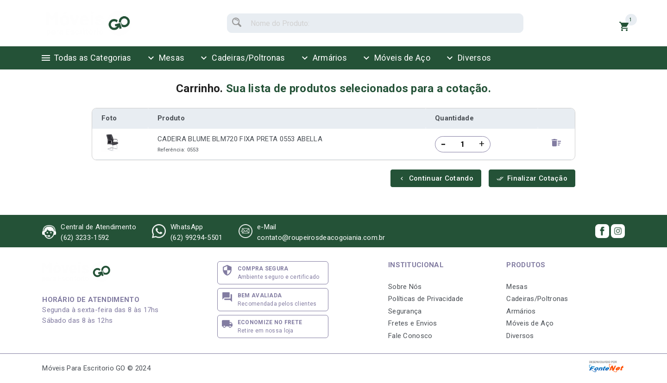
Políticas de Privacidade (425, 299)
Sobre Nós (405, 287)
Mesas (165, 57)
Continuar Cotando (435, 178)
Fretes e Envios (412, 323)
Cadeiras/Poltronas (241, 57)
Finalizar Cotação (532, 178)
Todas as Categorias (86, 57)
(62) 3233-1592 (85, 237)
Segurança (405, 311)
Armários (323, 57)
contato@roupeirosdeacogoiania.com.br (321, 237)
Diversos (467, 57)
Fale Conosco (410, 336)
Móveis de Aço (395, 57)
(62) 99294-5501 (196, 237)
